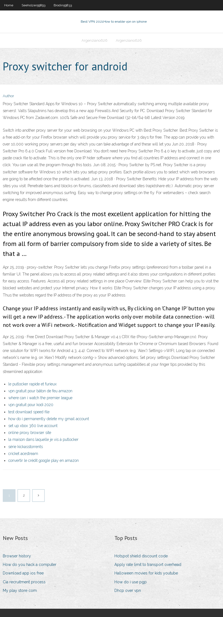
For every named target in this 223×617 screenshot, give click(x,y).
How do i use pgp (130, 582)
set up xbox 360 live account (32, 425)
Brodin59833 (63, 5)
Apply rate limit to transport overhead (147, 564)
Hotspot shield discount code (141, 556)
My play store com (20, 590)
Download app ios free (23, 573)
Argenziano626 (94, 40)
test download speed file (28, 412)
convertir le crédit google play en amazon (43, 460)
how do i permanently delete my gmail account (48, 419)
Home (8, 5)
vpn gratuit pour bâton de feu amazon (40, 391)
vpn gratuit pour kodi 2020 (30, 404)
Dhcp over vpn (127, 590)
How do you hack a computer (29, 564)
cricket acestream (23, 453)
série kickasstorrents (25, 446)
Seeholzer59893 (33, 5)
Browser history (17, 556)
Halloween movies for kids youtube (146, 573)
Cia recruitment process (24, 582)
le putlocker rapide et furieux (32, 384)
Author (8, 96)
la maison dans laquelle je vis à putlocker (43, 439)
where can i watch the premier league (40, 398)
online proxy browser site (29, 432)
